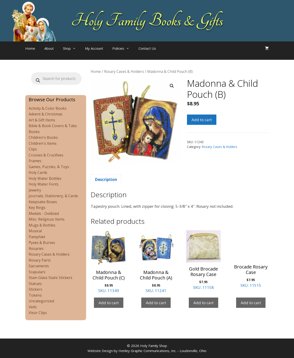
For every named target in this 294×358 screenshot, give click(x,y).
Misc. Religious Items (47, 219)
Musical (35, 230)
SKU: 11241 (156, 261)
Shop (71, 48)
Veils (33, 306)
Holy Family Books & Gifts (147, 20)
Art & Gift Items (42, 120)
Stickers (35, 289)
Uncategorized (41, 300)
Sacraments (39, 265)
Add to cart (202, 119)
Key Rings (37, 207)
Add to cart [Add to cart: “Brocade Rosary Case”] (251, 302)
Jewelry (35, 190)
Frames (35, 160)
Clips (33, 149)
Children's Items (43, 143)
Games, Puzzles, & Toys (49, 166)
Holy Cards (38, 172)
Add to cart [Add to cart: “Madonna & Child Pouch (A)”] (156, 302)
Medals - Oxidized (44, 213)
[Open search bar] (169, 53)
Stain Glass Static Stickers (50, 277)
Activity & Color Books (48, 108)
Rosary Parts (40, 260)
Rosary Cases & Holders (124, 71)
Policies (123, 48)
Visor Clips (38, 312)
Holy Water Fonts (44, 184)
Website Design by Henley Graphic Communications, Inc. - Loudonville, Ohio (147, 350)
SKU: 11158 (203, 260)
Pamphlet (37, 236)
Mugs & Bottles (42, 225)
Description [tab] (106, 179)
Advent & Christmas (45, 114)
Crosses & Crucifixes (46, 155)
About (49, 48)
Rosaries (36, 248)
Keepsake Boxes (43, 201)
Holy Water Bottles (45, 178)
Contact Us (147, 48)
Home (30, 48)
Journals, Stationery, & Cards (53, 195)
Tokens (35, 295)
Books (34, 131)
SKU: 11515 (251, 259)
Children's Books (43, 137)
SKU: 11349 (109, 261)
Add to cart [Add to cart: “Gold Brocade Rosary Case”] (203, 302)
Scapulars (37, 271)
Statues (35, 283)
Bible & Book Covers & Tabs (53, 125)
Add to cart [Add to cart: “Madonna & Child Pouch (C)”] (109, 302)
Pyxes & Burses (42, 242)
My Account (94, 48)
